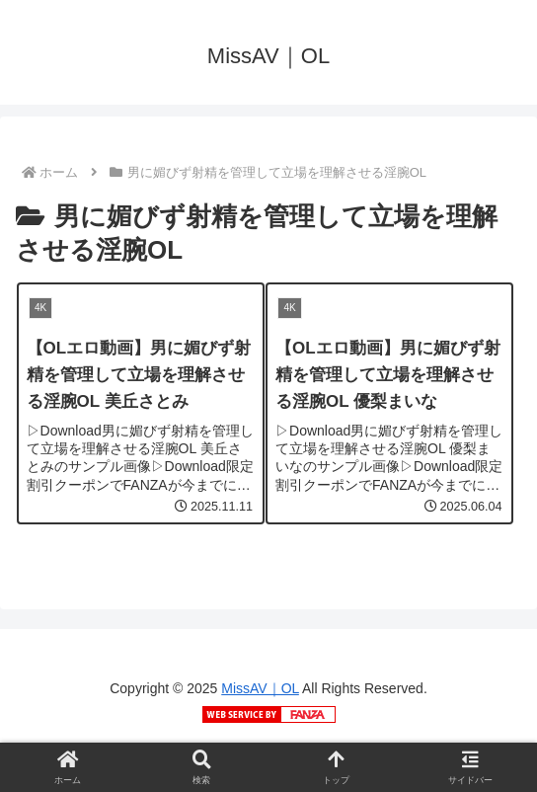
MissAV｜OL (260, 688)
